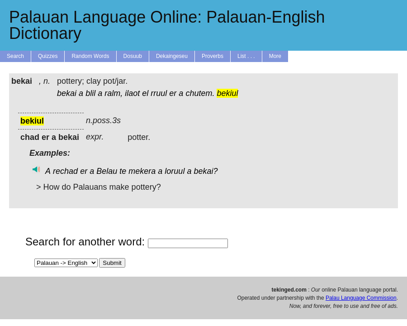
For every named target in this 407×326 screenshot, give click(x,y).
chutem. (199, 93)
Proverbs (212, 56)
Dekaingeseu (172, 56)
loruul (175, 171)
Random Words (90, 56)
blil (90, 93)
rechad (65, 171)
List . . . (246, 56)
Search (15, 56)
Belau (106, 171)
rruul (159, 93)
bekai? (206, 171)
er (172, 93)
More (275, 56)
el (145, 93)
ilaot (132, 93)
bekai (66, 93)
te (122, 171)
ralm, (113, 93)
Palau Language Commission (361, 298)
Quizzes (47, 56)
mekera (142, 171)
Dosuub (132, 56)
